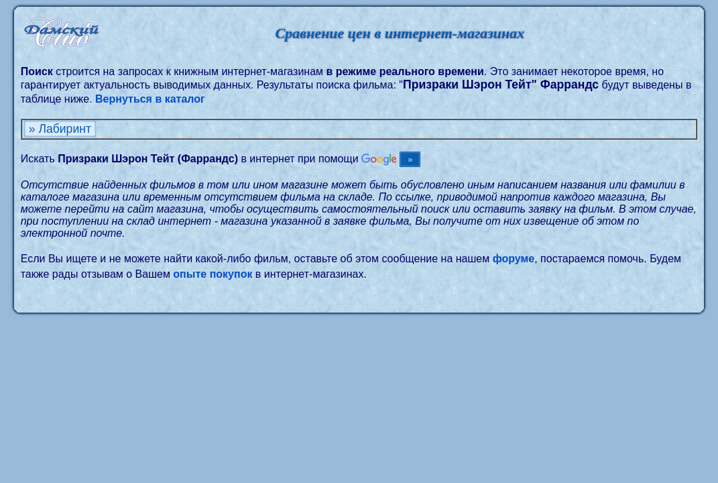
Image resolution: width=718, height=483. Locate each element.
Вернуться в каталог (150, 99)
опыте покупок (212, 274)
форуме (514, 258)
